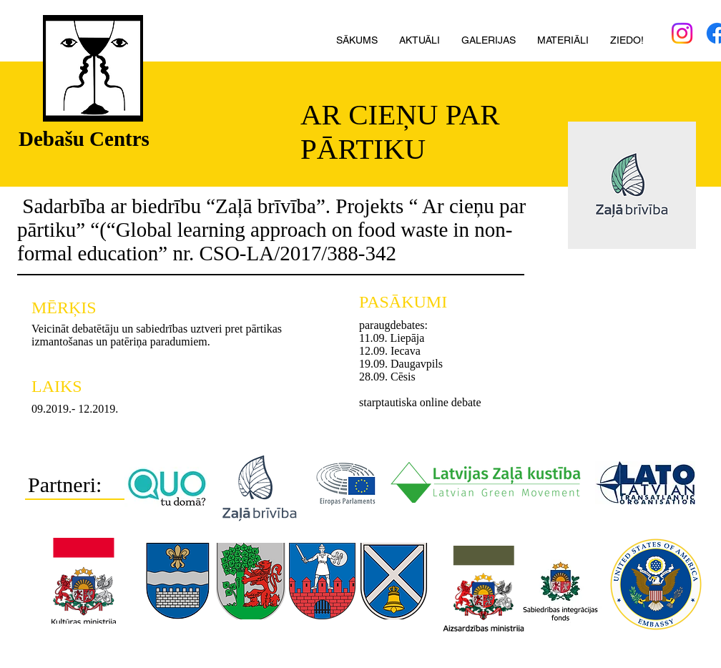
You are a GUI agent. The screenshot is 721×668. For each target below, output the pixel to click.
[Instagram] (682, 33)
